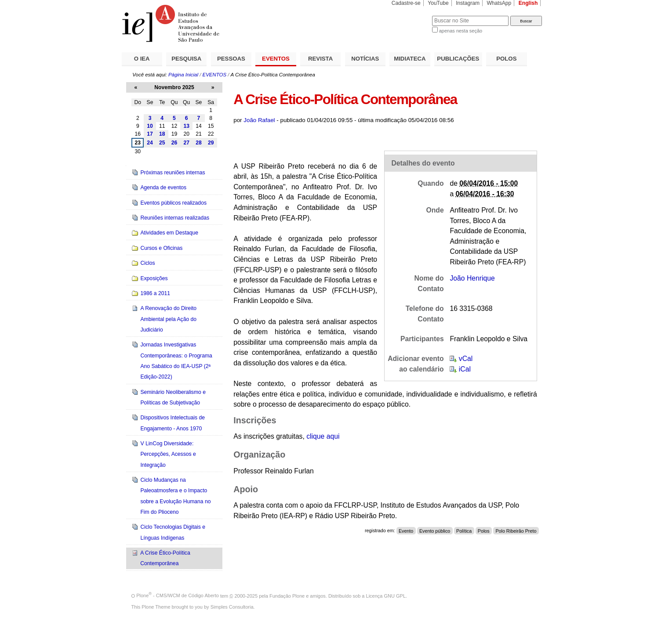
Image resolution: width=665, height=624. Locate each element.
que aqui (322, 436)
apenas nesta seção (460, 30)
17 (150, 134)
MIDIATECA (409, 58)
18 (162, 134)
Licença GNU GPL (386, 595)
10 (150, 126)
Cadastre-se (406, 3)
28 (199, 143)
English (528, 3)
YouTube (438, 3)
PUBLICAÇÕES (458, 58)
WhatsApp (499, 3)
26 (174, 143)
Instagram (468, 3)
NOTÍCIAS (365, 58)
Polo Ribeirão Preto (515, 530)
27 (186, 143)
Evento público (434, 530)
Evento (406, 530)
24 (150, 143)
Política (464, 530)
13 (186, 126)
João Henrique (472, 278)
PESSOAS (231, 58)
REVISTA (320, 58)
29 (211, 143)
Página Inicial (183, 74)
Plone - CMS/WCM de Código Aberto (177, 595)
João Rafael (259, 120)
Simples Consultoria (232, 607)
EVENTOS (276, 58)
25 (162, 143)
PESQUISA (186, 58)
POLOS (506, 58)
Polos (484, 530)
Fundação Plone (287, 595)
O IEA (142, 58)
